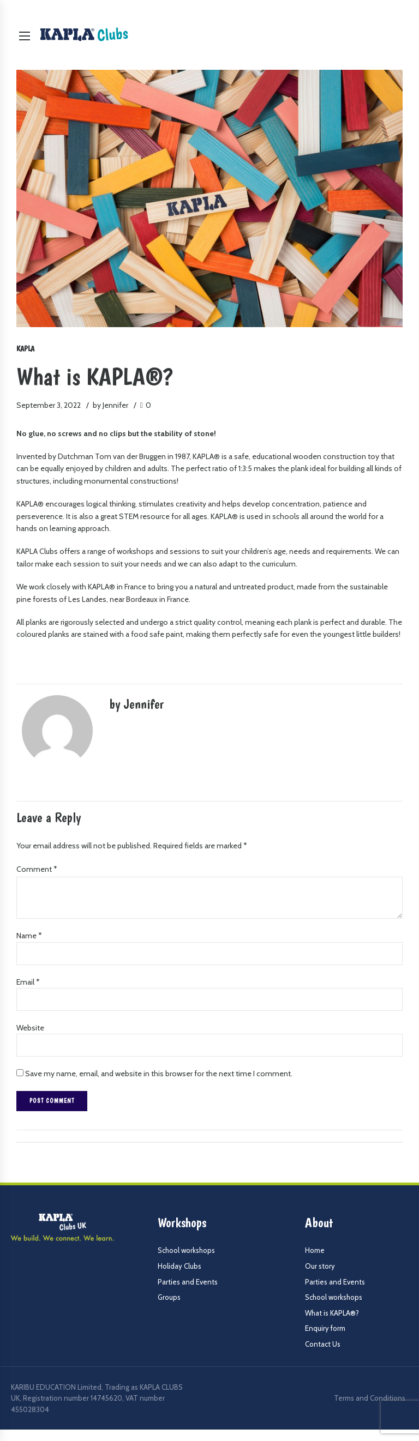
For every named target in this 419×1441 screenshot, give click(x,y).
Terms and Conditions (369, 1398)
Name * (29, 936)
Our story (320, 1266)
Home (315, 1250)
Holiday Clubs (179, 1266)
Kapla (25, 348)
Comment (36, 869)
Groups (169, 1297)
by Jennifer (110, 405)
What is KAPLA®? (332, 1313)
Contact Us (322, 1344)
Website (30, 1028)
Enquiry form (325, 1328)
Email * (28, 982)
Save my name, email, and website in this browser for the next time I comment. (158, 1074)
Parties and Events (188, 1282)
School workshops (186, 1250)
